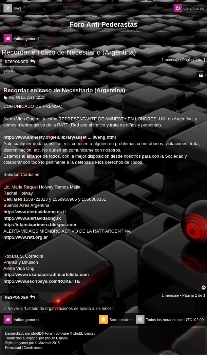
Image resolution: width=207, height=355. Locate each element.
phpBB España (56, 338)
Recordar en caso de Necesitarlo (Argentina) (69, 52)
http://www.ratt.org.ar (25, 237)
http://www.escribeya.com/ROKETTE (41, 281)
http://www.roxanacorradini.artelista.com (46, 274)
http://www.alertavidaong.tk (32, 218)
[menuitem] (12, 9)
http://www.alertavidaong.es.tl (34, 211)
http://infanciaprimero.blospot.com (39, 224)
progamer (21, 343)
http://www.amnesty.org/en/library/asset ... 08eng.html (59, 137)
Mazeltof (44, 343)
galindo (9, 71)
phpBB (36, 333)
